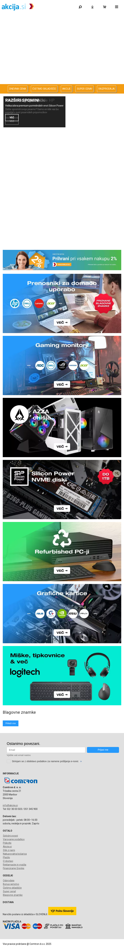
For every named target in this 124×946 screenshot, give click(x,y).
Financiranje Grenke (13, 868)
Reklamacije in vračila (14, 864)
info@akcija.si (10, 805)
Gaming (61, 18)
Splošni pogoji (10, 835)
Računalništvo (61, 36)
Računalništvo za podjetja (61, 46)
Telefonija (61, 82)
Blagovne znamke (13, 895)
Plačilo (6, 857)
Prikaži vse (11, 723)
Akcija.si (7, 846)
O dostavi (8, 861)
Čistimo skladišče (12, 887)
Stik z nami (9, 850)
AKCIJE (66, 88)
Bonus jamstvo (11, 884)
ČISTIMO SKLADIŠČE (44, 88)
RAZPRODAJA (107, 88)
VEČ (12, 117)
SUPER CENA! (84, 88)
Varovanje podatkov (14, 839)
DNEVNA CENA (17, 88)
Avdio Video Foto (61, 55)
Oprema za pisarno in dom (61, 73)
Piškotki (7, 843)
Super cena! (9, 891)
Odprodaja (61, 27)
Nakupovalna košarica (15, 853)
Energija (61, 64)
